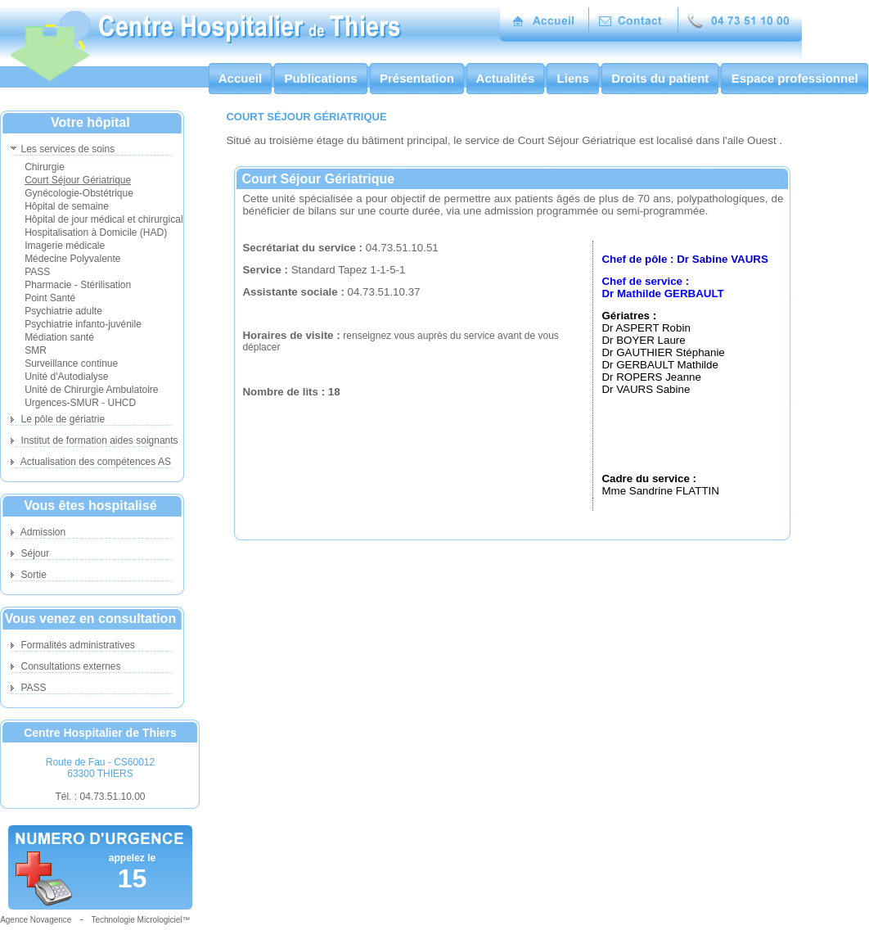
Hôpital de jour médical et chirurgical (103, 219)
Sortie (29, 574)
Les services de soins (63, 149)
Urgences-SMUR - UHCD (80, 403)
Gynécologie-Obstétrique (79, 193)
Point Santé (50, 298)
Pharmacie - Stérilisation (78, 285)
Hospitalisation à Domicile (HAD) (96, 232)
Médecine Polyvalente (72, 258)
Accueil (240, 78)
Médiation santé (59, 337)
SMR (36, 350)
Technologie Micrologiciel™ (140, 919)
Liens (572, 78)
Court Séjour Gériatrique (78, 180)
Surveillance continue (71, 363)
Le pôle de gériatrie (58, 419)
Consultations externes (65, 666)
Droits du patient (660, 78)
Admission (38, 532)
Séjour (30, 553)
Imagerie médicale (65, 245)
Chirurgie (45, 167)
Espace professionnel (794, 78)
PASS (37, 272)
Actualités (505, 78)
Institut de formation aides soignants (94, 440)
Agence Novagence (35, 919)
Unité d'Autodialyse (66, 376)
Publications (321, 78)
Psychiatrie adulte (63, 311)
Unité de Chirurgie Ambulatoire (91, 389)
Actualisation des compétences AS (91, 461)
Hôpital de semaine (67, 206)
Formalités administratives (73, 645)
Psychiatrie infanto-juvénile (83, 324)
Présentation (416, 78)
